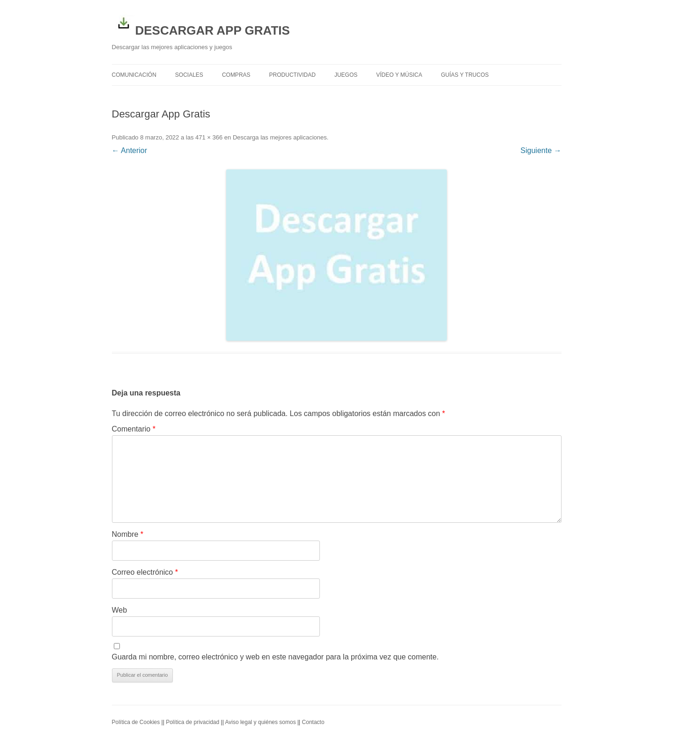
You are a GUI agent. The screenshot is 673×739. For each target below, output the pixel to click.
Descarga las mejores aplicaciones (280, 137)
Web (119, 610)
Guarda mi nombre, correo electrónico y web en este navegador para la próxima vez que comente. (275, 657)
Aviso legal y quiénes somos (260, 722)
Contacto (313, 722)
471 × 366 (208, 137)
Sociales (189, 75)
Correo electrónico (145, 572)
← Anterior (130, 150)
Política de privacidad (192, 722)
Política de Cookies (136, 722)
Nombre (128, 534)
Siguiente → (540, 150)
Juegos (345, 75)
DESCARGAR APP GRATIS (201, 24)
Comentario (133, 429)
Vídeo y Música (399, 75)
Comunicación (134, 75)
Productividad (292, 75)
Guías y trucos (465, 75)
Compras (236, 75)
